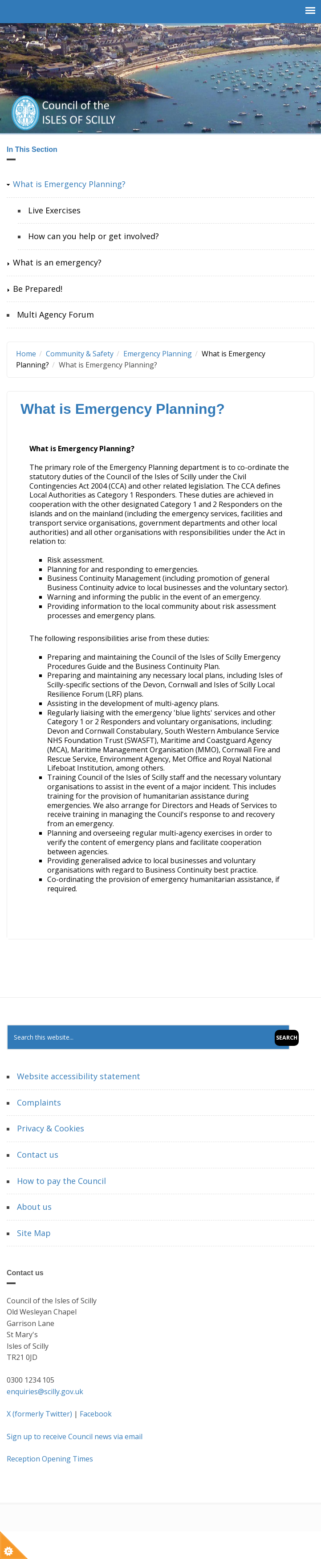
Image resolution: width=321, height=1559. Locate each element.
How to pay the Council (61, 1180)
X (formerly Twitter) (39, 1414)
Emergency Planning (157, 354)
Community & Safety (80, 354)
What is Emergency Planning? (69, 184)
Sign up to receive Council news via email (74, 1436)
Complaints (39, 1102)
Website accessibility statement (78, 1076)
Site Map (34, 1233)
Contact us (37, 1154)
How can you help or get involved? (93, 236)
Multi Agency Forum (55, 314)
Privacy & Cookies (50, 1128)
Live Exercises (54, 210)
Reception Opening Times (50, 1459)
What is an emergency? (57, 262)
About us (34, 1206)
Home (26, 354)
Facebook (96, 1414)
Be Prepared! (37, 288)
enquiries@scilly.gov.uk (45, 1391)
